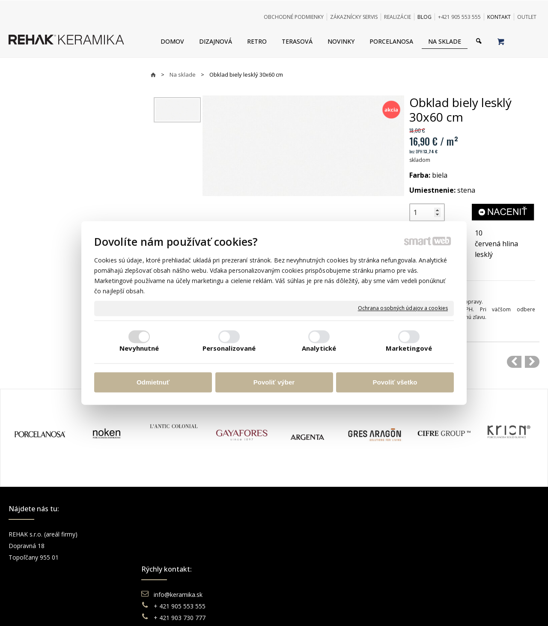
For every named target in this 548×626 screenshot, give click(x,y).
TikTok (432, 580)
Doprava (301, 546)
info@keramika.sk (179, 534)
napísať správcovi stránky (250, 608)
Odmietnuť (153, 382)
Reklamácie (305, 557)
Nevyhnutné (139, 348)
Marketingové (409, 348)
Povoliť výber (274, 382)
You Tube (436, 557)
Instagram (437, 546)
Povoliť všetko (395, 382)
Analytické (319, 348)
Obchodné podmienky (319, 534)
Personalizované (229, 348)
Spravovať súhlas (405, 608)
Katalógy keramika (314, 569)
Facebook (436, 534)
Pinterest (435, 569)
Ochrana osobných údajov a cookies (403, 308)
